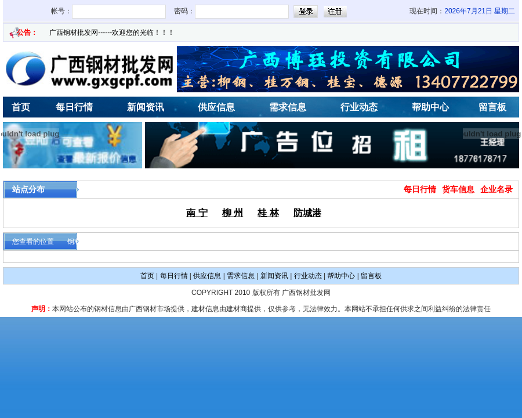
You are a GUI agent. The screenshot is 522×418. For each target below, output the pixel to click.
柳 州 (232, 213)
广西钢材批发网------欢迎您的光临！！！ (112, 32)
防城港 (307, 213)
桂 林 (268, 213)
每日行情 (74, 107)
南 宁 (196, 213)
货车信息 (458, 189)
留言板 (371, 276)
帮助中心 (430, 107)
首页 (147, 276)
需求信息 (287, 107)
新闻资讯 (145, 107)
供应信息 (216, 107)
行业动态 (359, 107)
